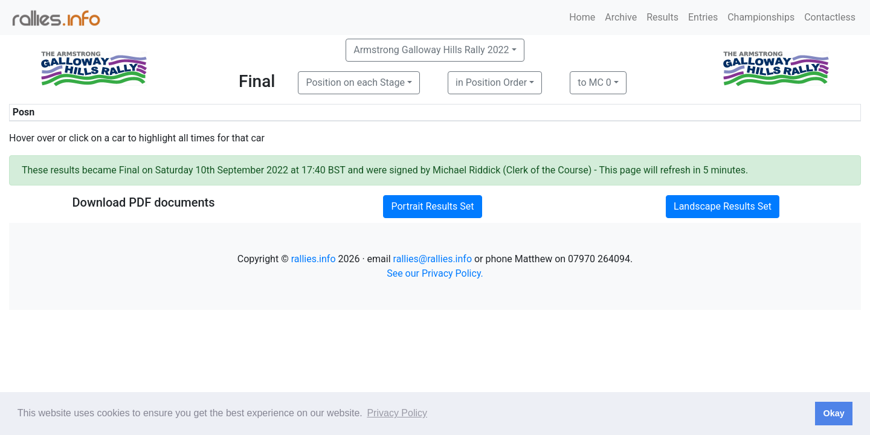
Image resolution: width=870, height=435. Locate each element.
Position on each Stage (355, 82)
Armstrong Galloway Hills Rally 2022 (431, 50)
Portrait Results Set (432, 206)
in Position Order (491, 82)
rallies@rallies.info (432, 259)
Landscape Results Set (723, 206)
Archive (621, 17)
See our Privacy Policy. (435, 273)
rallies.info (313, 259)
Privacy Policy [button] (397, 413)
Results (662, 17)
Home (582, 17)
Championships (760, 17)
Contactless (830, 17)
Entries (703, 17)
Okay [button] (833, 413)
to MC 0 (594, 82)
